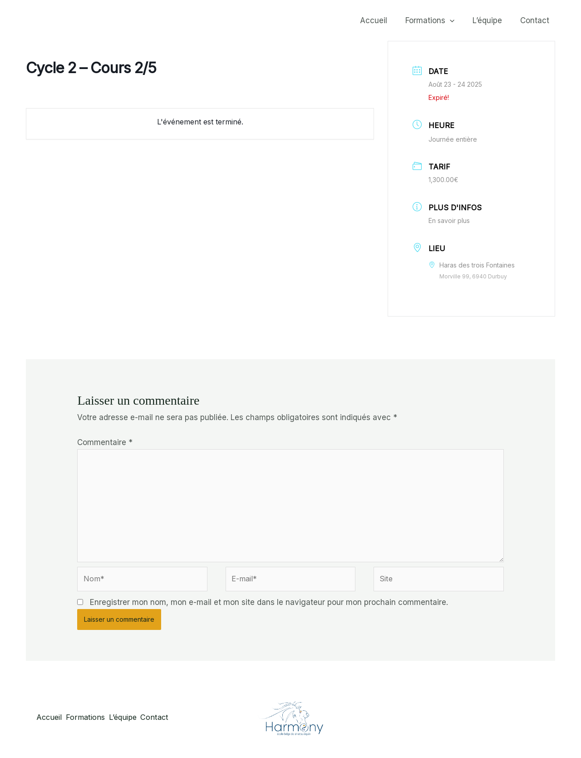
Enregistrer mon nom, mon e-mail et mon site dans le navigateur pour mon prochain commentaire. (269, 607)
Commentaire (105, 442)
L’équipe (491, 20)
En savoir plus (449, 220)
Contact (536, 20)
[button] (456, 20)
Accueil (383, 20)
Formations (436, 20)
